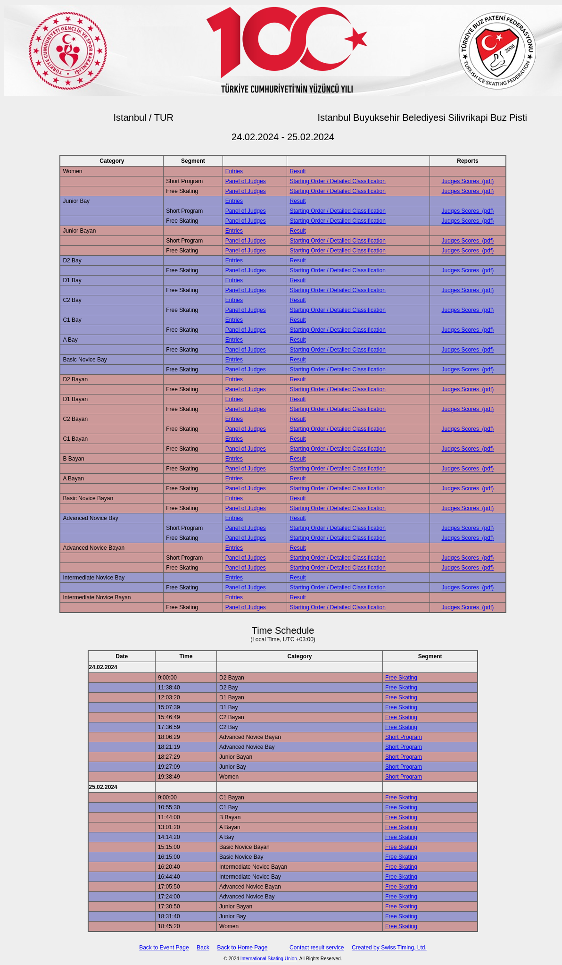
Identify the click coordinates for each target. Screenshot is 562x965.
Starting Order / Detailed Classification (337, 181)
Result (297, 171)
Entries (234, 171)
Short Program (403, 737)
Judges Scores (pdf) (468, 181)
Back (203, 947)
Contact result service (316, 947)
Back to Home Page (242, 947)
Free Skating (401, 677)
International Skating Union (268, 958)
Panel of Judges (245, 181)
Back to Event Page (164, 947)
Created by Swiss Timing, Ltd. (389, 947)
